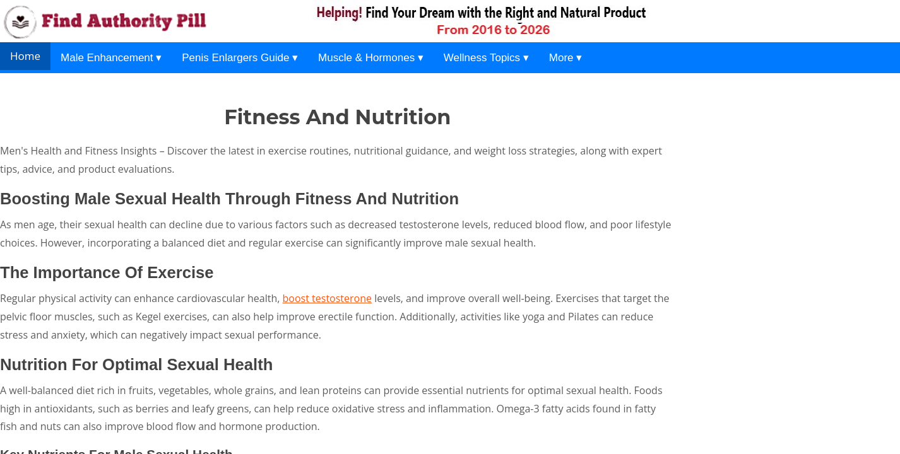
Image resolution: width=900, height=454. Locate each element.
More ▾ (565, 58)
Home (25, 56)
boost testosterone (327, 298)
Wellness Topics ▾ (486, 58)
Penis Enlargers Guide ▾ (240, 58)
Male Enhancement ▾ (111, 58)
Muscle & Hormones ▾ (370, 58)
